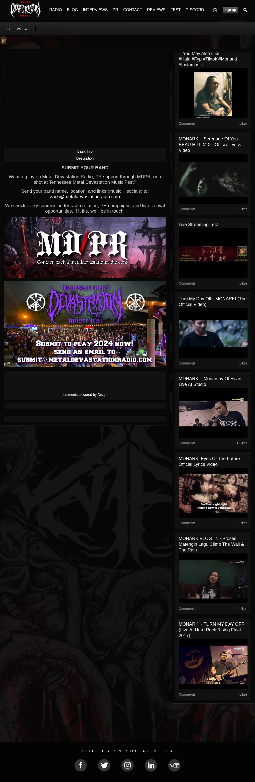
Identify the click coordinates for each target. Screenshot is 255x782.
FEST (176, 10)
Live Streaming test (198, 224)
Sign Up (230, 10)
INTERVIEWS (95, 10)
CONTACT (132, 10)
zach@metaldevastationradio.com (85, 196)
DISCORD (195, 10)
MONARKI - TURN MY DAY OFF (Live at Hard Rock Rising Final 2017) (211, 630)
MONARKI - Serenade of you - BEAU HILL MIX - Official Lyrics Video (210, 144)
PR (115, 10)
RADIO (55, 10)
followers (18, 29)
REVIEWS (156, 10)
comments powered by (85, 395)
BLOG (72, 10)
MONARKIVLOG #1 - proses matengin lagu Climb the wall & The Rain (211, 544)
